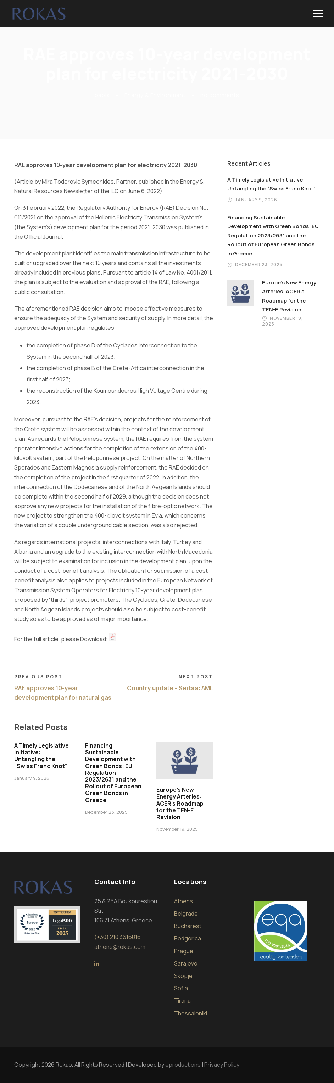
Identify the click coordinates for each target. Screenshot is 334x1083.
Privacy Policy (221, 1064)
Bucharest (187, 926)
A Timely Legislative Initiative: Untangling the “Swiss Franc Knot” (41, 756)
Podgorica (187, 938)
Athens (183, 901)
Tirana (182, 1000)
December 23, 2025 (106, 812)
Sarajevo (185, 963)
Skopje (183, 976)
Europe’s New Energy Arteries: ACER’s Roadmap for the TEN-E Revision (180, 803)
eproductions (183, 1064)
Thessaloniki (190, 1013)
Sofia (181, 988)
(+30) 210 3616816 (117, 937)
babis (102, 95)
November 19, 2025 (177, 829)
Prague (183, 951)
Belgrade (186, 913)
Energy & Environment (155, 95)
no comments (219, 95)
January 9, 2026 (31, 778)
